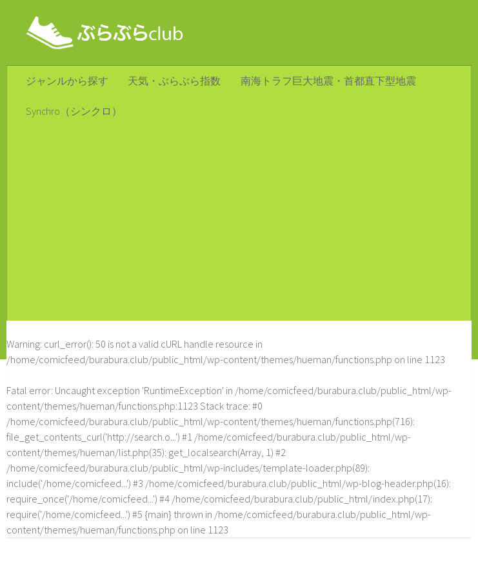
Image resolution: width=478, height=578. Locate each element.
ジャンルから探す (66, 81)
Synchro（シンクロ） (73, 112)
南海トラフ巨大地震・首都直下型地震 (324, 81)
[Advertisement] (239, 225)
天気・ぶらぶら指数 (172, 81)
